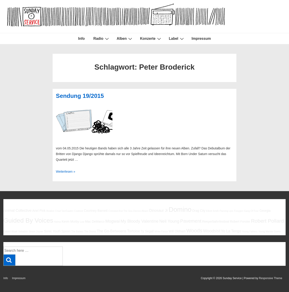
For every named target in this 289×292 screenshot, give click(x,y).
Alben (125, 38)
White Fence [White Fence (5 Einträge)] (161, 231)
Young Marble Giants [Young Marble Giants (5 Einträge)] (269, 231)
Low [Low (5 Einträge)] (82, 221)
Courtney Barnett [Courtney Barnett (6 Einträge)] (95, 210)
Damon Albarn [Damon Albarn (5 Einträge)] (141, 211)
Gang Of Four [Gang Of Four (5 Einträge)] (251, 211)
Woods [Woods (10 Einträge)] (194, 230)
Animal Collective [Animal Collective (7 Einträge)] (17, 210)
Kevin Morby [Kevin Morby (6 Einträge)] (70, 221)
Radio (101, 38)
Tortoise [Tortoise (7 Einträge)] (133, 231)
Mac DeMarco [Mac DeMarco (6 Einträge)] (95, 221)
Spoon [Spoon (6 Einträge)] (65, 231)
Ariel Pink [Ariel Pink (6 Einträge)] (39, 210)
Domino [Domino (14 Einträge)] (180, 209)
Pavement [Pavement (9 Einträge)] (190, 221)
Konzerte (151, 38)
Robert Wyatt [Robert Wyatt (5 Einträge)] (10, 231)
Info (81, 38)
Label (177, 38)
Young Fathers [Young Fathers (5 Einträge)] (250, 231)
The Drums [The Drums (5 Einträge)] (90, 231)
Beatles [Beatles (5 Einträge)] (50, 211)
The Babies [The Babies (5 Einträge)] (77, 231)
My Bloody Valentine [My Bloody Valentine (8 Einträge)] (139, 221)
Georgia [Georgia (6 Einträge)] (265, 210)
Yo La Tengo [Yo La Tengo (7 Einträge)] (231, 231)
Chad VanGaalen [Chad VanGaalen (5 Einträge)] (64, 211)
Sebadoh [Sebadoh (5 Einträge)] (23, 231)
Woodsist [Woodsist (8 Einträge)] (211, 230)
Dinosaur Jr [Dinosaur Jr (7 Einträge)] (158, 210)
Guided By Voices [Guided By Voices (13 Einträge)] (28, 220)
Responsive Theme (270, 278)
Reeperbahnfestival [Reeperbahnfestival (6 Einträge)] (215, 221)
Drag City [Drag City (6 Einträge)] (198, 210)
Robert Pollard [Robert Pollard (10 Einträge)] (267, 221)
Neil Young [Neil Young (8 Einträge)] (169, 221)
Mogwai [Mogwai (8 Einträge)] (112, 221)
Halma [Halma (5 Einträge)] (57, 221)
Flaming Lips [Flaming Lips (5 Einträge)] (226, 211)
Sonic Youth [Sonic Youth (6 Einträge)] (52, 231)
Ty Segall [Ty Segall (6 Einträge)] (147, 231)
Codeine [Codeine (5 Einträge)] (78, 211)
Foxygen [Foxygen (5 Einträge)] (238, 211)
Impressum (201, 38)
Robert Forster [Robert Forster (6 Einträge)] (240, 221)
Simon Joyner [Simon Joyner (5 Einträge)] (35, 231)
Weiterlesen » (65, 171)
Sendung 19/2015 (80, 95)
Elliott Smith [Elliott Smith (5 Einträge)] (212, 211)
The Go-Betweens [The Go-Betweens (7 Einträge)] (111, 231)
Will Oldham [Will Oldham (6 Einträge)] (177, 231)
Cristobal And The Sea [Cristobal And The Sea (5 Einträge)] (120, 211)
